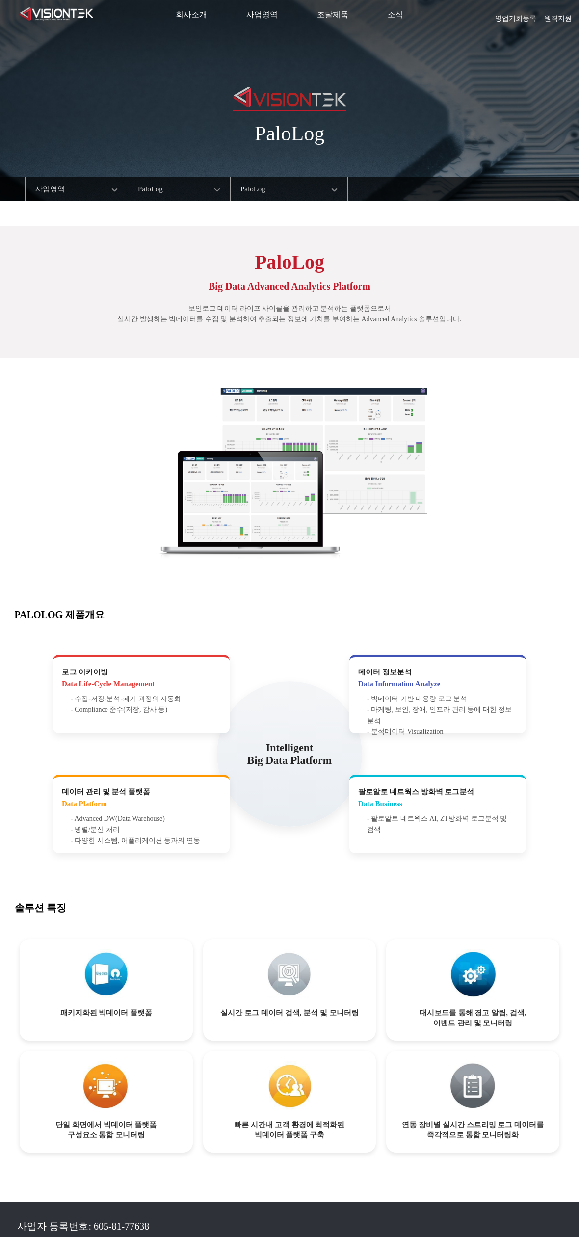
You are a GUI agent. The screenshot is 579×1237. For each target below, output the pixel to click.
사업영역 (262, 14)
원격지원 (558, 15)
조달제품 (332, 14)
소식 (395, 14)
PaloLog (150, 189)
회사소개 (191, 14)
